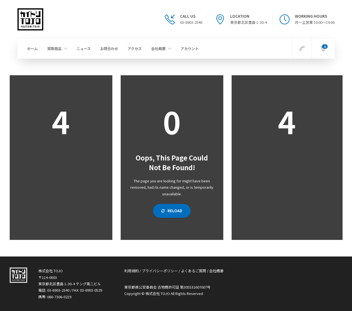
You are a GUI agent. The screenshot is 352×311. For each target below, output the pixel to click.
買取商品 (54, 48)
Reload (171, 210)
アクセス (135, 48)
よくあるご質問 (193, 270)
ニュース (84, 48)
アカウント (190, 48)
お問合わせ (109, 48)
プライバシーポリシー (160, 270)
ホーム (32, 48)
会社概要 (158, 48)
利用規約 (131, 270)
